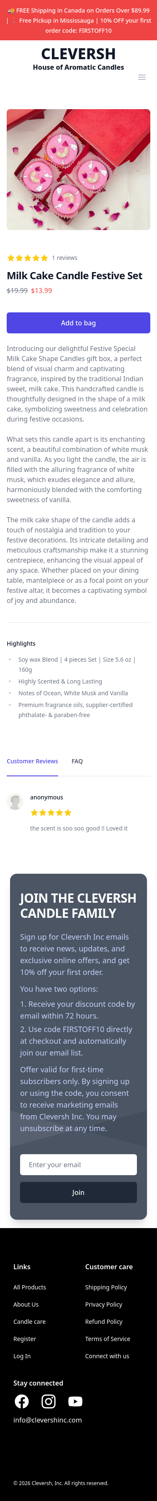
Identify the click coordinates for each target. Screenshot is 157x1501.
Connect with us (107, 1356)
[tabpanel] (78, 813)
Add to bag (78, 322)
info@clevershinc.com (47, 1420)
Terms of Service (108, 1339)
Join (78, 1192)
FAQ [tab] (77, 761)
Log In (22, 1356)
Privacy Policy (103, 1304)
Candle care (29, 1321)
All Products (29, 1287)
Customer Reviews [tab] (32, 761)
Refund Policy (104, 1321)
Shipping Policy (106, 1287)
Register (24, 1339)
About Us (26, 1304)
